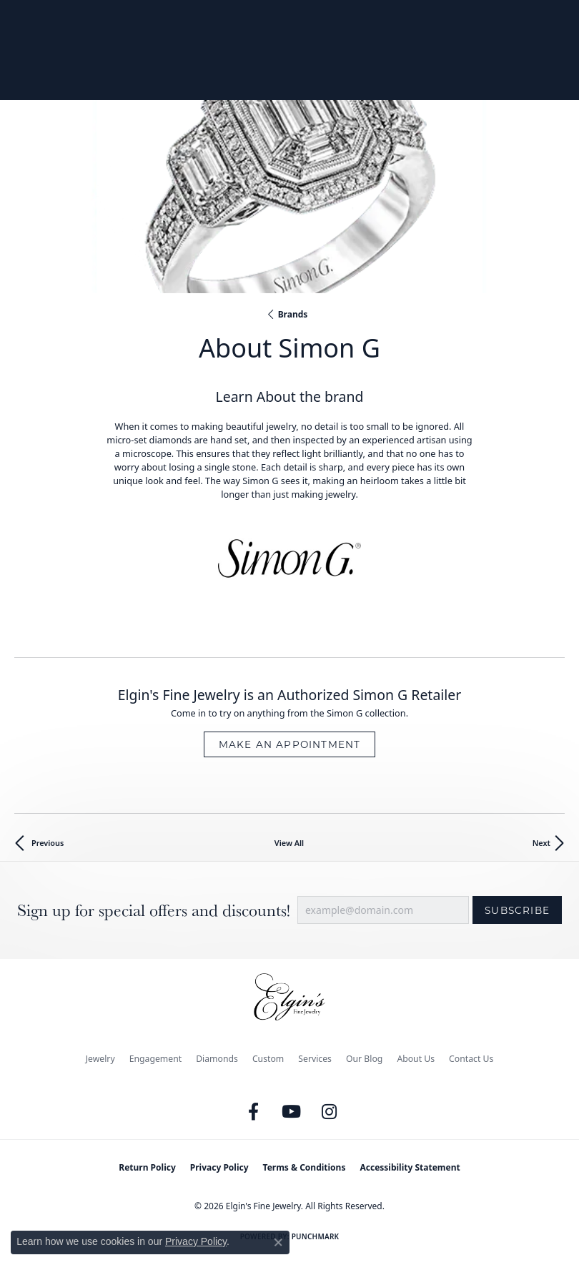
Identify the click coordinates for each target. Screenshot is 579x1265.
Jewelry (100, 1059)
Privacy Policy (219, 1167)
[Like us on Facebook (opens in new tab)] (253, 1112)
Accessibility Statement (410, 1167)
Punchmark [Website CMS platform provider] (316, 1236)
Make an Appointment (290, 744)
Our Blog (364, 1059)
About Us (416, 1059)
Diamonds (217, 1059)
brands (293, 314)
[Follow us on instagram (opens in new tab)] (329, 1112)
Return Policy (147, 1167)
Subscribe (517, 910)
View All (289, 842)
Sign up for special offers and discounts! (153, 910)
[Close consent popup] (278, 1242)
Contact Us (471, 1059)
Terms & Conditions (304, 1167)
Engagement (155, 1059)
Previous (47, 842)
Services (315, 1059)
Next (541, 842)
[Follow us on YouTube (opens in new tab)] (291, 1112)
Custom (268, 1059)
